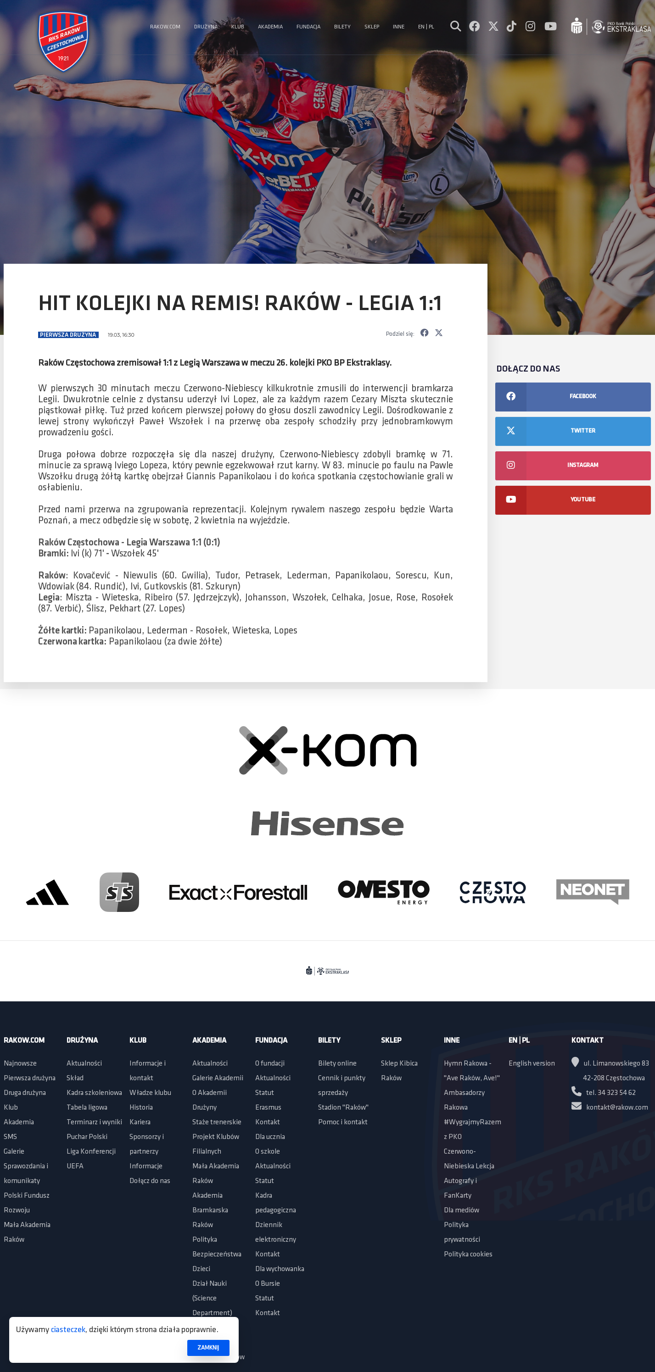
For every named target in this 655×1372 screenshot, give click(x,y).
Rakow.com (24, 1040)
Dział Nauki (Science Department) (212, 1298)
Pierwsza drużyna (68, 335)
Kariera (140, 1122)
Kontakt (267, 1122)
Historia (141, 1107)
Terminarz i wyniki (94, 1122)
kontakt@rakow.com (609, 1107)
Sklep (391, 1040)
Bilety (329, 1040)
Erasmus (268, 1107)
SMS (10, 1137)
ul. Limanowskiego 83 (610, 1063)
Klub (11, 1107)
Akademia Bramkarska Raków (210, 1210)
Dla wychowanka (279, 1269)
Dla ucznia (270, 1137)
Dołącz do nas (149, 1181)
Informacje (145, 1166)
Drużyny (204, 1107)
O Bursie (267, 1284)
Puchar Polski (87, 1137)
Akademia (19, 1122)
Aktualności (84, 1063)
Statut (264, 1093)
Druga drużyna (25, 1093)
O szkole (267, 1151)
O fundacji (270, 1063)
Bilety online (337, 1063)
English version (532, 1063)
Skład (75, 1078)
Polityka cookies (468, 1254)
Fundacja (271, 1040)
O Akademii (209, 1093)
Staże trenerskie (216, 1122)
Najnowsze (20, 1063)
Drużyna (82, 1040)
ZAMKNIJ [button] (208, 1348)
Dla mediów (461, 1210)
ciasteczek (68, 1330)
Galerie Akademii (217, 1078)
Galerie (14, 1151)
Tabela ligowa (87, 1107)
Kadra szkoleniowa (94, 1093)
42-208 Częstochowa (614, 1078)
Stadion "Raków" (343, 1107)
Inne (451, 1040)
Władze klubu (150, 1093)
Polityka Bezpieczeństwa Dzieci (216, 1254)
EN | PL (519, 1040)
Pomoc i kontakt (343, 1122)
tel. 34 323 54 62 (603, 1093)
